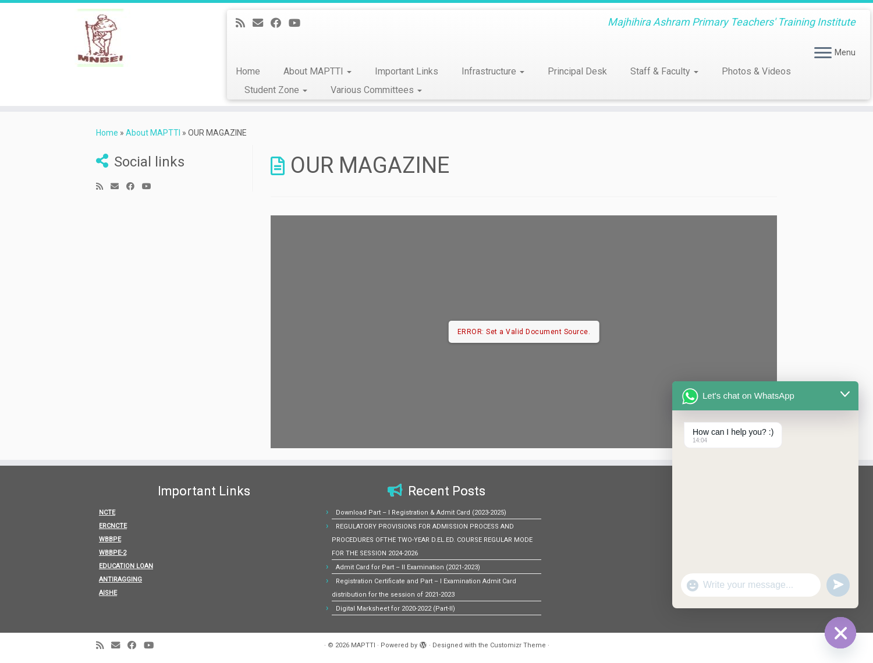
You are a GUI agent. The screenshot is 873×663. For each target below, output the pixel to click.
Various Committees (376, 89)
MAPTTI (363, 645)
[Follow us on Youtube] (298, 23)
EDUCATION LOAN (126, 566)
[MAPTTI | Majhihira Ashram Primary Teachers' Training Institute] (100, 38)
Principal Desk (577, 71)
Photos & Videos (756, 71)
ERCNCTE (113, 526)
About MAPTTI (317, 71)
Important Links (406, 71)
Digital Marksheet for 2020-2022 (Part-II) (395, 608)
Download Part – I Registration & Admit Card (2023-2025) (421, 512)
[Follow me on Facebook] (280, 23)
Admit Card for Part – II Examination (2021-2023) (408, 567)
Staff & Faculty (664, 71)
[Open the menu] (823, 53)
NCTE (107, 512)
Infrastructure (493, 71)
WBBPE (110, 539)
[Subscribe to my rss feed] (244, 23)
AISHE (108, 593)
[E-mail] (262, 23)
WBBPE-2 (112, 552)
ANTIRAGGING (120, 579)
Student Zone (275, 89)
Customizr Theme (518, 645)
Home (248, 71)
